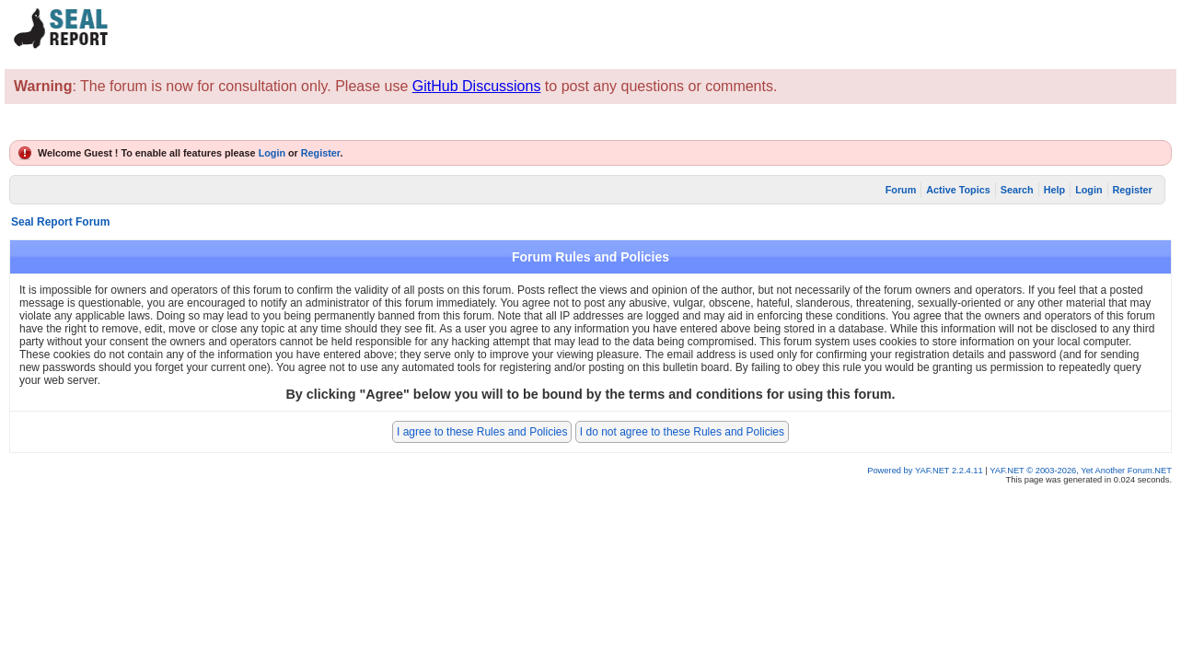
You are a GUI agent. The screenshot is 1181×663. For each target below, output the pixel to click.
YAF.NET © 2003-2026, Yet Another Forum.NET (1081, 470)
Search (1017, 189)
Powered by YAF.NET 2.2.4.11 (926, 470)
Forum (901, 189)
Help (1054, 189)
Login (272, 152)
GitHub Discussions (476, 86)
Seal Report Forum (60, 221)
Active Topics (958, 189)
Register (321, 152)
